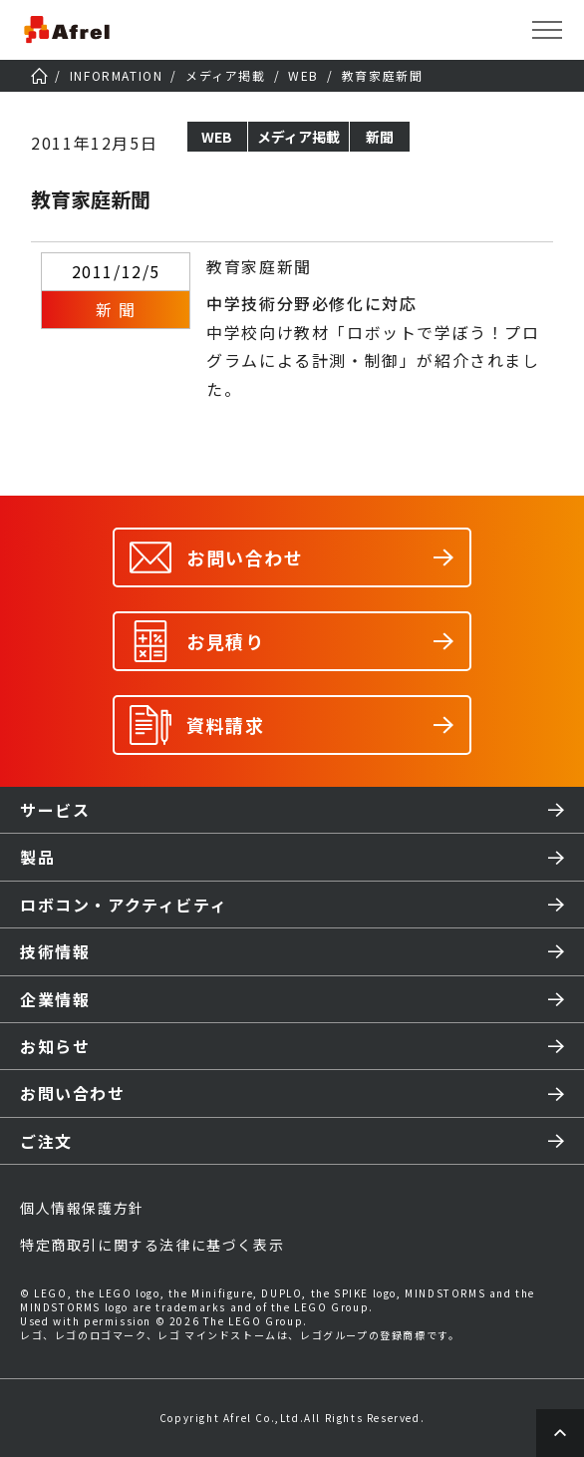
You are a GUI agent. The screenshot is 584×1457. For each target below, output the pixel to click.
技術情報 (55, 951)
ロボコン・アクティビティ (123, 904)
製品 (37, 857)
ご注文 (46, 1141)
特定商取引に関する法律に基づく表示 (152, 1245)
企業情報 (55, 999)
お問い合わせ (73, 1093)
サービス (55, 810)
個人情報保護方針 (82, 1208)
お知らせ (55, 1046)
